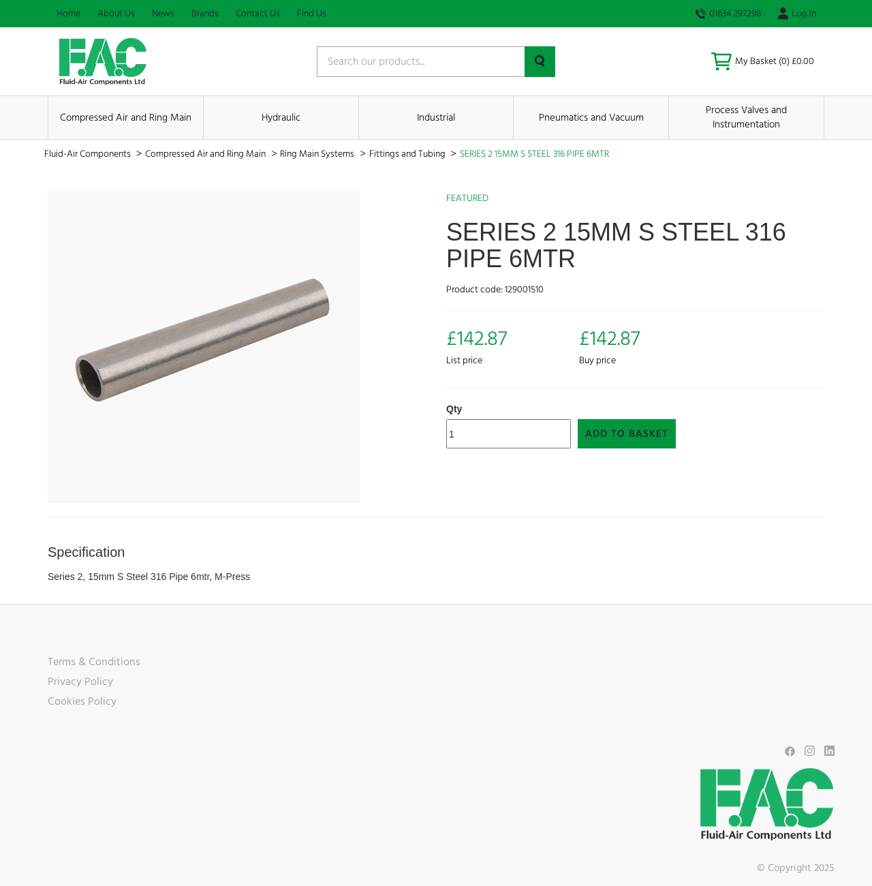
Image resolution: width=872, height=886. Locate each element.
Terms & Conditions (94, 661)
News (163, 13)
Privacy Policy (80, 681)
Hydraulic (281, 117)
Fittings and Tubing (408, 154)
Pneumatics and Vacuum (591, 117)
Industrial (436, 117)
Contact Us (258, 13)
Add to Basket (626, 434)
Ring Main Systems (318, 154)
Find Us (311, 13)
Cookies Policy (82, 701)
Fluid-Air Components (88, 154)
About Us (116, 13)
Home (68, 13)
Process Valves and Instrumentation (746, 117)
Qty (454, 408)
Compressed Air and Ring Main (125, 117)
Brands (205, 13)
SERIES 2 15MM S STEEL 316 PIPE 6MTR (534, 154)
